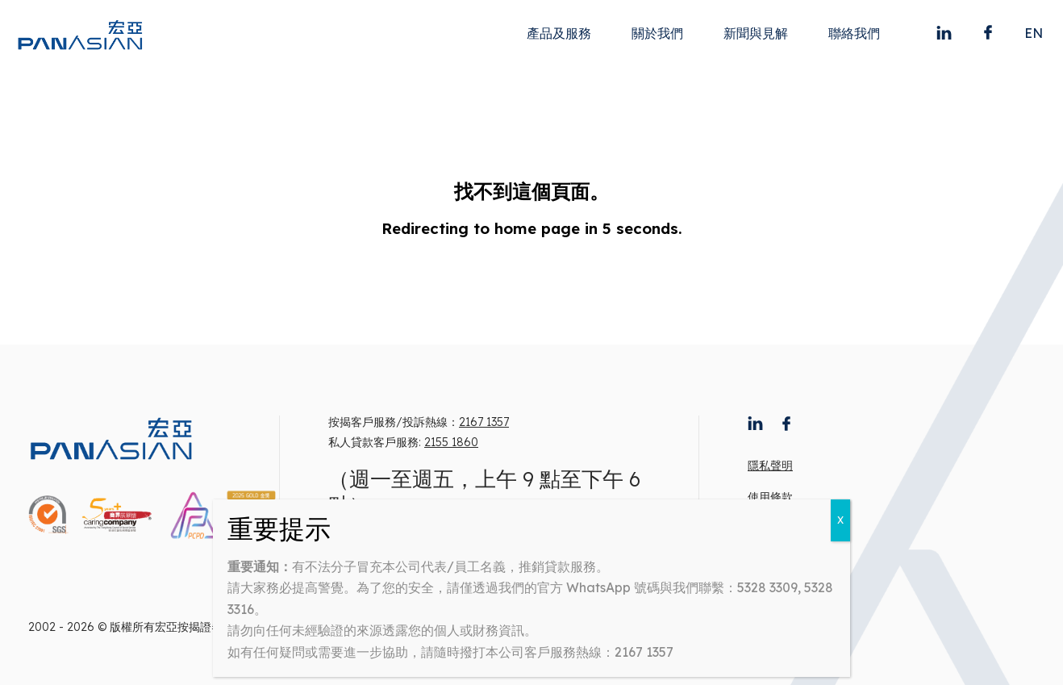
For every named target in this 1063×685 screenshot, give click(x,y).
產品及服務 (559, 33)
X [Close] (840, 520)
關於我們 (657, 33)
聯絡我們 (854, 33)
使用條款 (770, 497)
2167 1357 (484, 422)
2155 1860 (451, 442)
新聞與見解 (755, 33)
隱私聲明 (770, 465)
